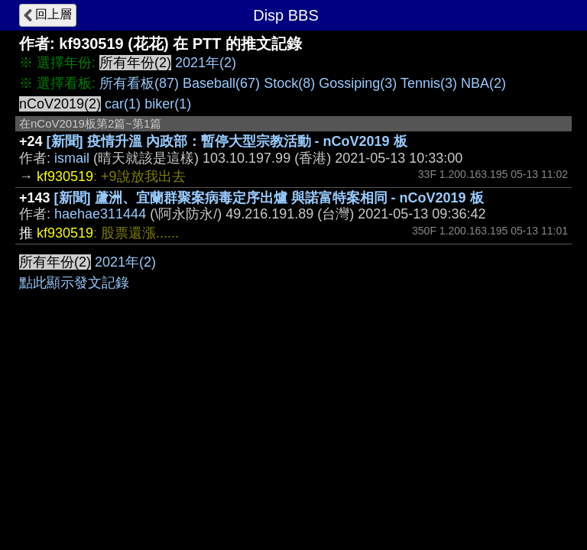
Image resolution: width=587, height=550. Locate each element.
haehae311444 (100, 214)
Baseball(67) (221, 83)
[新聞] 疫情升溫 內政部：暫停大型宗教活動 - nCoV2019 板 (227, 141)
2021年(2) (205, 62)
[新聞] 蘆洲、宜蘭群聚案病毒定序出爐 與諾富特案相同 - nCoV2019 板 (269, 197)
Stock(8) (289, 83)
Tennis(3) (429, 83)
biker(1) (167, 104)
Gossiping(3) (358, 83)
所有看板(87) (139, 83)
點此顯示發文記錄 (74, 282)
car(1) (123, 104)
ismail (71, 158)
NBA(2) (483, 83)
